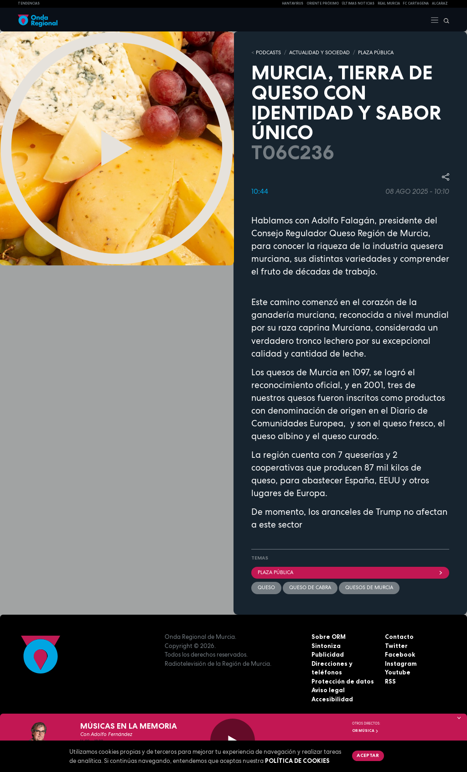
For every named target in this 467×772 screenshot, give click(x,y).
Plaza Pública (350, 572)
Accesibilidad (332, 699)
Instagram (401, 663)
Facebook (400, 654)
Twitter (396, 645)
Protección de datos (342, 681)
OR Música (365, 730)
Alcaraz (440, 3)
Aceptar (368, 755)
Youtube (397, 672)
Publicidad (327, 654)
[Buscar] (444, 19)
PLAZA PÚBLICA (376, 52)
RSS (390, 681)
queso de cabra (310, 587)
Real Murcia (389, 3)
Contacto (399, 636)
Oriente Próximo (322, 3)
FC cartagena (416, 3)
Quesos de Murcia (369, 587)
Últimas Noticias (358, 3)
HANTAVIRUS (292, 3)
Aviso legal (328, 690)
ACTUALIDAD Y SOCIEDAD (319, 52)
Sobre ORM (328, 636)
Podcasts (268, 52)
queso (266, 587)
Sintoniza (326, 645)
